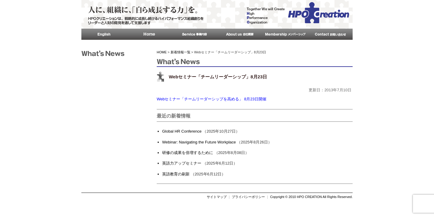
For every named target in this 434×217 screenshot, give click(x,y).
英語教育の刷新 (176, 174)
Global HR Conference (182, 131)
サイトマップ (217, 197)
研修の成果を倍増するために (187, 152)
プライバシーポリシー (248, 197)
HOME (162, 52)
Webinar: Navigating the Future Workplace (199, 142)
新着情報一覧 (180, 52)
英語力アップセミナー (181, 163)
